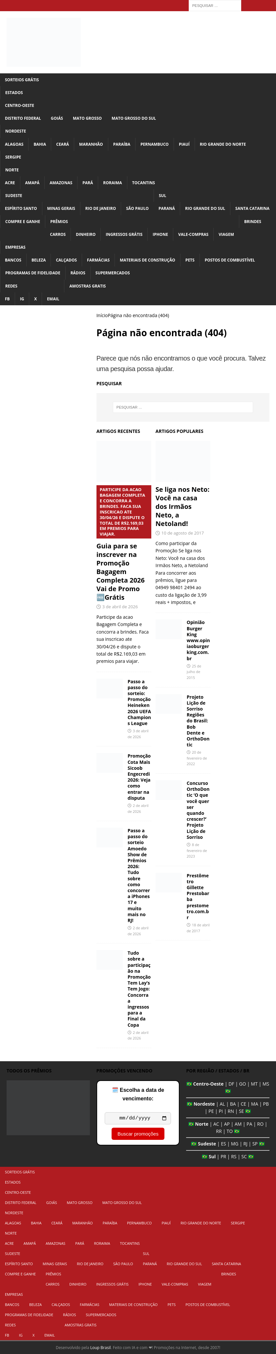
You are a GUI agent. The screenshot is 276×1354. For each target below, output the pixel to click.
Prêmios (59, 221)
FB (7, 299)
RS (233, 1156)
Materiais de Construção (147, 260)
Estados (14, 92)
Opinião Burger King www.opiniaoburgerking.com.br (198, 640)
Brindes (252, 221)
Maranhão (91, 144)
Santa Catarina (252, 208)
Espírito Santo (21, 208)
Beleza (39, 260)
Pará (87, 183)
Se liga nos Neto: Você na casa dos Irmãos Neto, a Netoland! (182, 506)
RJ (245, 1144)
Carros (58, 234)
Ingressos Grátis (124, 234)
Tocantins (143, 183)
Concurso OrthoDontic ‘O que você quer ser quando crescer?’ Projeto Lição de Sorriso (198, 810)
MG (235, 1144)
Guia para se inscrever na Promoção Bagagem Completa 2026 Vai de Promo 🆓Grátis (123, 543)
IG (22, 299)
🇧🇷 (189, 1084)
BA (233, 1104)
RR (219, 1131)
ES (223, 1144)
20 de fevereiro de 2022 (197, 758)
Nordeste (15, 131)
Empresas (15, 247)
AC (216, 1124)
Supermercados (113, 273)
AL (222, 1104)
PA (249, 1124)
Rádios (78, 273)
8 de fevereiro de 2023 (197, 850)
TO (230, 1131)
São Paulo (137, 208)
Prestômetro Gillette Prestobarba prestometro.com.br (198, 896)
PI (221, 1111)
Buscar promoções (138, 1135)
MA (254, 1104)
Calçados (66, 260)
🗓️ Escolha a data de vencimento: (138, 1094)
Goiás (57, 118)
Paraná (167, 208)
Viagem (226, 234)
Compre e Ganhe (22, 221)
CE (243, 1104)
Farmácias (98, 260)
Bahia (39, 144)
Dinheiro (86, 234)
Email (53, 299)
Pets (190, 260)
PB (266, 1104)
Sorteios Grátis (22, 80)
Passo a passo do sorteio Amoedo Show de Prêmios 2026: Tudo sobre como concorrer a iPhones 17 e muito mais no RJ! (139, 875)
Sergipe (13, 157)
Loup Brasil (100, 1347)
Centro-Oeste (19, 105)
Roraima (112, 183)
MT (254, 1084)
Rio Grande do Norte (223, 144)
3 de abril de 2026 (120, 607)
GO (242, 1084)
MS (266, 1084)
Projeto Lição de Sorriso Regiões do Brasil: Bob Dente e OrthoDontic (198, 721)
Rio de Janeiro (100, 208)
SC (244, 1156)
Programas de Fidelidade (32, 273)
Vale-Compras (193, 234)
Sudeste (13, 195)
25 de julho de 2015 (194, 672)
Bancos (13, 260)
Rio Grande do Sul (205, 208)
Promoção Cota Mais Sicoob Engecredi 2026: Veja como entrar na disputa (139, 777)
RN (231, 1111)
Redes (11, 286)
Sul (162, 195)
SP (255, 1144)
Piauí (184, 144)
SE (241, 1111)
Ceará (62, 144)
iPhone (160, 234)
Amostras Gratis (87, 286)
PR (223, 1156)
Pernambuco (154, 144)
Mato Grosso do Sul (134, 118)
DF (231, 1084)
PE (211, 1111)
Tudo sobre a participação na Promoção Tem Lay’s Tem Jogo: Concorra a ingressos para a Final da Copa (139, 989)
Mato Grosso (87, 118)
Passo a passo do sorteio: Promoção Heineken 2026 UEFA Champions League (139, 702)
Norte (12, 170)
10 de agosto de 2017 (182, 533)
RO (260, 1124)
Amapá (32, 183)
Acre (10, 183)
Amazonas (61, 183)
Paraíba (121, 144)
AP (227, 1124)
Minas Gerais (61, 208)
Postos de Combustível (230, 260)
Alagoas (14, 144)
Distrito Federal (23, 118)
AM (238, 1124)
